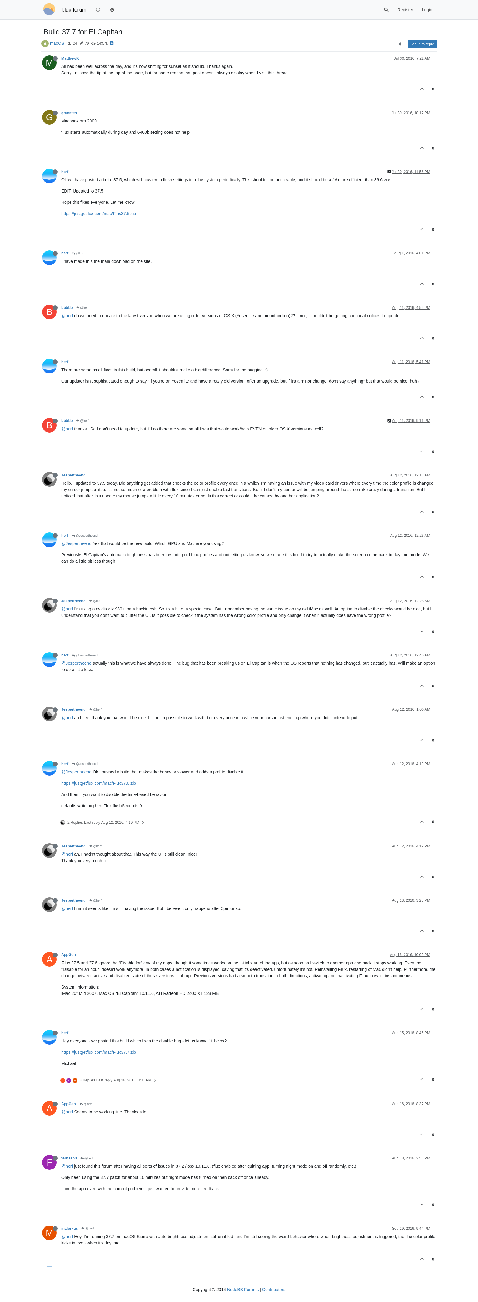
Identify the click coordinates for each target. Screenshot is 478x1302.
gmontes (69, 113)
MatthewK (70, 58)
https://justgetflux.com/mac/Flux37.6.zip (98, 783)
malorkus (69, 1228)
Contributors (273, 1289)
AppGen (68, 955)
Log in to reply (422, 44)
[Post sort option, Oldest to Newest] (400, 44)
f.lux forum (74, 10)
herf (64, 172)
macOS (57, 43)
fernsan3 (69, 1158)
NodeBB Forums (243, 1289)
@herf (78, 253)
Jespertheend (73, 475)
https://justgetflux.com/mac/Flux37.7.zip (98, 1052)
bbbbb (67, 308)
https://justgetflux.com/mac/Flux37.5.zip (98, 213)
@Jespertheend (85, 535)
